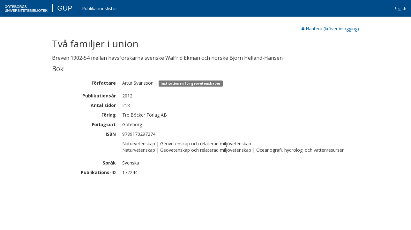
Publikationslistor (99, 8)
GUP (64, 8)
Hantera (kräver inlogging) (330, 29)
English (400, 8)
